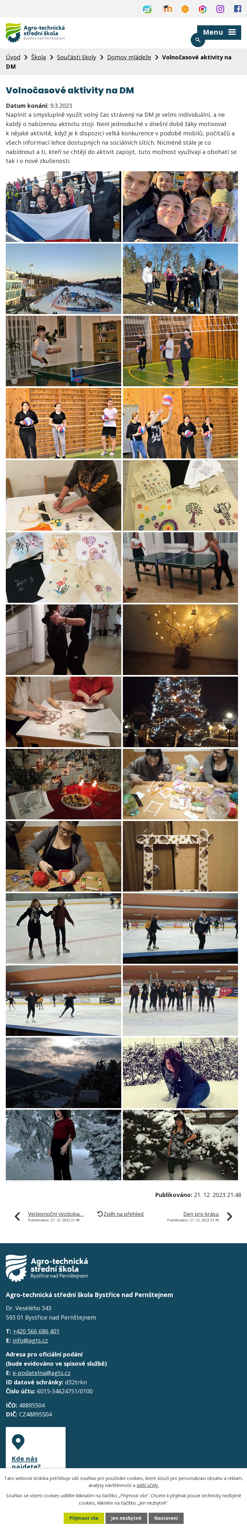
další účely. (148, 1485)
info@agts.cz (30, 1343)
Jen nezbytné (126, 1518)
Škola (38, 58)
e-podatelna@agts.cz (41, 1375)
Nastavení (166, 1518)
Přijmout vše (83, 1518)
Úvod (13, 58)
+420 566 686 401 (36, 1334)
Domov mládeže (129, 58)
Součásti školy (76, 58)
